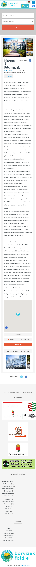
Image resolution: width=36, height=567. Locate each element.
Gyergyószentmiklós (8, 501)
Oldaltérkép (8, 538)
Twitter (21, 376)
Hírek (8, 528)
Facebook (30, 60)
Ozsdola (7, 513)
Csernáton (7, 491)
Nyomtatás (25, 339)
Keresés (18, 344)
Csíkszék (7, 71)
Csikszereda (15, 71)
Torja (7, 506)
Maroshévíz (7, 504)
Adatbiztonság (8, 535)
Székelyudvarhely (7, 493)
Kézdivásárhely (7, 488)
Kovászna (7, 496)
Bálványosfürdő (7, 486)
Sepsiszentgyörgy (7, 481)
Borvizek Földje (25, 565)
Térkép (25, 6)
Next (29, 362)
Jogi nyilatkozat (9, 533)
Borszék (7, 499)
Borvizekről (8, 531)
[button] (18, 21)
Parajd (7, 511)
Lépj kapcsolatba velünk (9, 540)
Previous (7, 362)
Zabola (7, 509)
